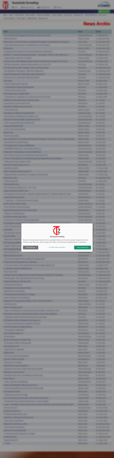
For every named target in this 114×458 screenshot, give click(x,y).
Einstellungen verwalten (57, 247)
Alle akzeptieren (82, 247)
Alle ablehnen (30, 247)
